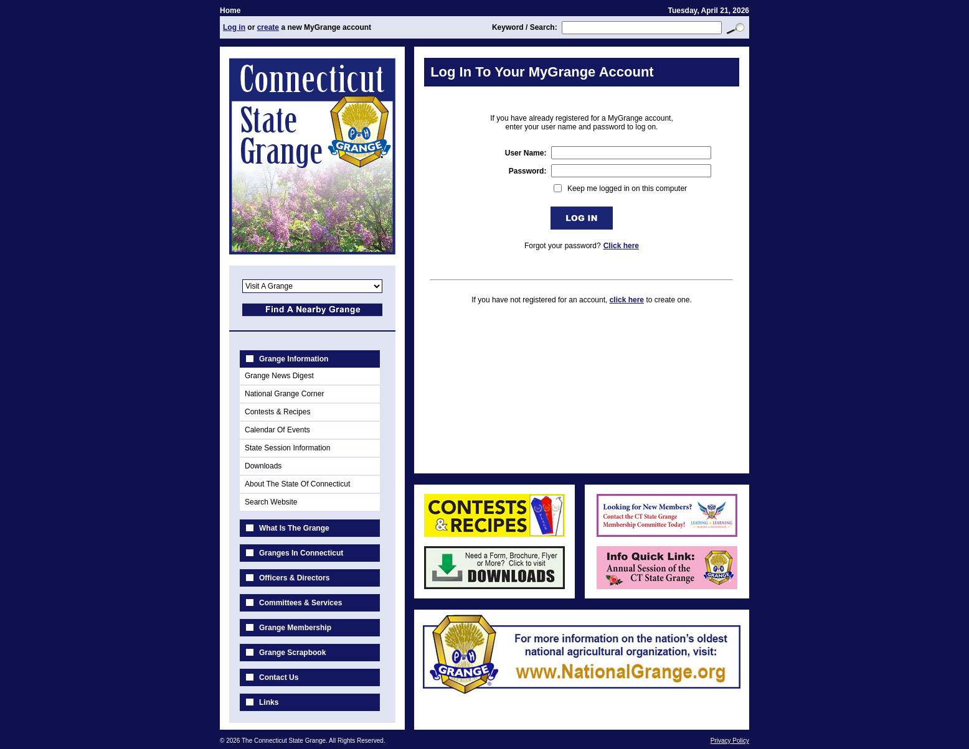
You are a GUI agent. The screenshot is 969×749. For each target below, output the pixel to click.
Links (268, 702)
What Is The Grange (294, 528)
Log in (234, 27)
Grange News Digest (279, 375)
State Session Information (287, 448)
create (268, 27)
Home (230, 10)
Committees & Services (300, 602)
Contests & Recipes (277, 411)
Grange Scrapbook (292, 652)
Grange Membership (295, 627)
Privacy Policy (730, 740)
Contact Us (278, 677)
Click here (621, 245)
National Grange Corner (284, 393)
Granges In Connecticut (301, 553)
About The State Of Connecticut (297, 484)
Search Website (271, 502)
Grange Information (293, 359)
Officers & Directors (294, 578)
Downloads (263, 466)
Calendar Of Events (277, 430)
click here (627, 299)
